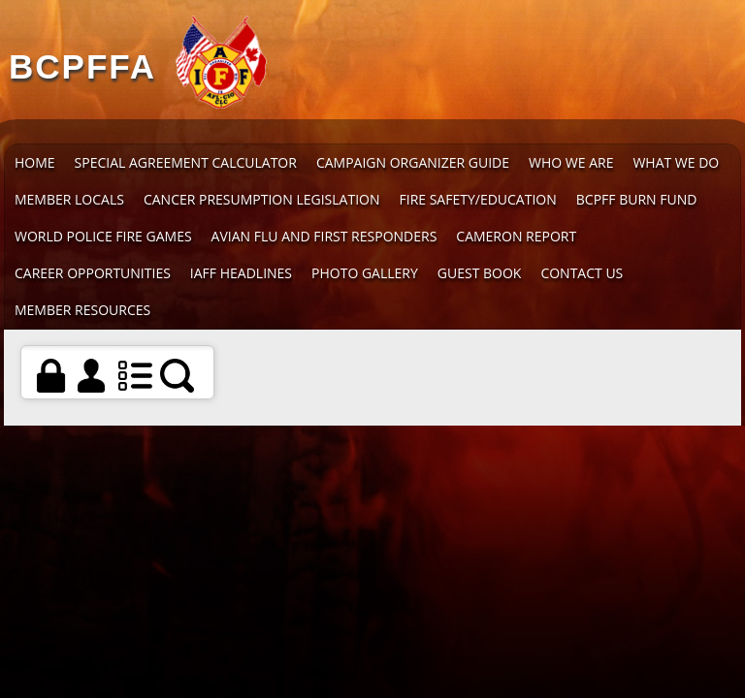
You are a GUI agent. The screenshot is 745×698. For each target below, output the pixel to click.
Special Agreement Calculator (186, 162)
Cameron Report (516, 236)
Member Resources (82, 310)
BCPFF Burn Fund (636, 199)
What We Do (675, 162)
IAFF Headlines (241, 273)
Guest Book (479, 273)
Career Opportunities (93, 273)
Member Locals (69, 199)
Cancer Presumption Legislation (262, 199)
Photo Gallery (364, 273)
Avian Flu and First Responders (324, 236)
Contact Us (581, 273)
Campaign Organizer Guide (412, 162)
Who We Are (571, 162)
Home (35, 162)
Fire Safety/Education (478, 199)
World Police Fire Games (103, 236)
